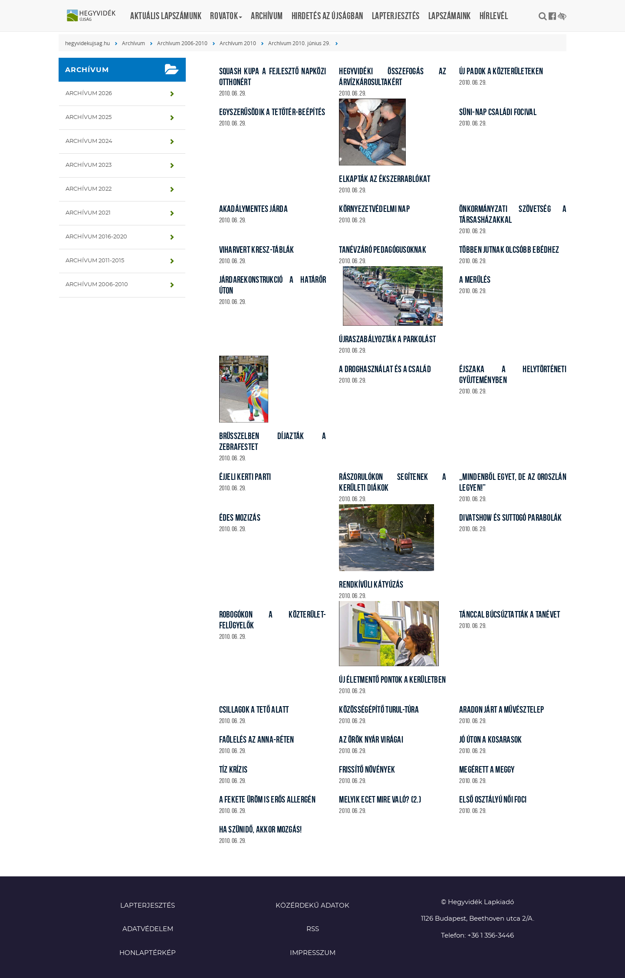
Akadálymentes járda (253, 209)
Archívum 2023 (89, 165)
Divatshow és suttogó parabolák (510, 517)
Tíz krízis (233, 769)
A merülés (475, 279)
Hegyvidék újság (95, 16)
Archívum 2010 (238, 43)
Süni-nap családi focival (497, 112)
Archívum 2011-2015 (95, 261)
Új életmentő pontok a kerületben (392, 679)
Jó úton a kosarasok (490, 739)
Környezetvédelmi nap (374, 209)
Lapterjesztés (396, 15)
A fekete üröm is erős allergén (267, 799)
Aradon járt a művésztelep (501, 709)
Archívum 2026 (89, 93)
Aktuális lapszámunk (165, 15)
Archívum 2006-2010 (182, 43)
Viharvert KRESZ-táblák (256, 249)
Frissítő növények (367, 769)
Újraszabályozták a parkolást (387, 339)
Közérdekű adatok (312, 905)
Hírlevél (494, 15)
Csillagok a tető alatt (254, 709)
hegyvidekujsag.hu (87, 43)
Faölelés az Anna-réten (256, 739)
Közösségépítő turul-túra (379, 709)
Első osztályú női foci (492, 799)
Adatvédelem (147, 929)
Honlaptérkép (147, 953)
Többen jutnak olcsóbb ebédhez (509, 249)
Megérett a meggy (486, 769)
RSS (312, 929)
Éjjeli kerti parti (245, 477)
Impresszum (313, 953)
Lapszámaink (449, 15)
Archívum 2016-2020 (96, 237)
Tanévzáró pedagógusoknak (382, 249)
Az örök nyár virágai (371, 739)
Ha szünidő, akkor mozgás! (260, 829)
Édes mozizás (239, 517)
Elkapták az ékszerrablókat (384, 179)
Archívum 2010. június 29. (299, 43)
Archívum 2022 (89, 189)
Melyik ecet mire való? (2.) (380, 799)
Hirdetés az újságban (327, 15)
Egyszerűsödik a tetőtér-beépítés (272, 112)
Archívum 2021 (88, 213)
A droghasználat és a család (385, 369)
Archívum (267, 15)
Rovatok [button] (226, 15)
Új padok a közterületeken (501, 71)
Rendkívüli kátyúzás (371, 584)
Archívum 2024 (89, 141)
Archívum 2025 (89, 117)
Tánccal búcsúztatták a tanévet (509, 614)
